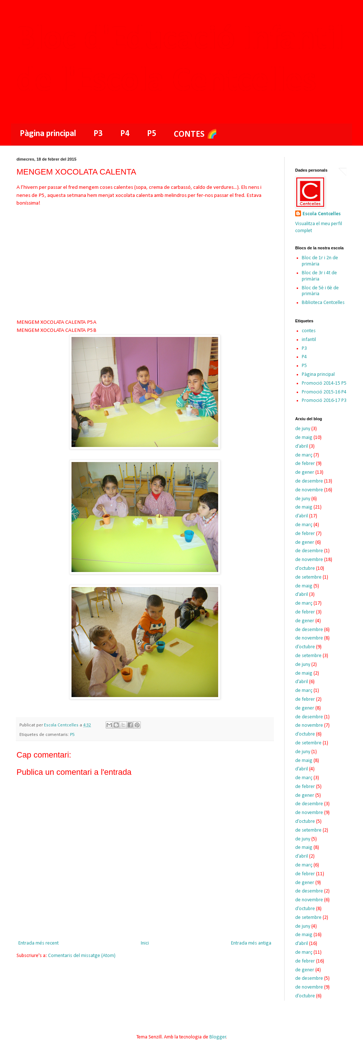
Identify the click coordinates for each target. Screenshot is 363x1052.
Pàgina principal (48, 133)
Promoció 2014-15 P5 (324, 383)
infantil (309, 339)
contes (309, 331)
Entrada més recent (38, 943)
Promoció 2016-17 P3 (324, 400)
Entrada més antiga (251, 943)
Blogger (217, 1037)
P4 (124, 133)
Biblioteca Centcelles (323, 302)
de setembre (308, 577)
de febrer (305, 463)
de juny (302, 429)
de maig (303, 437)
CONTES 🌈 (195, 134)
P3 (98, 133)
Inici (145, 943)
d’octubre (305, 568)
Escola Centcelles (321, 214)
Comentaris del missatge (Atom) (81, 955)
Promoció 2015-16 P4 (324, 392)
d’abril (301, 446)
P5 (151, 133)
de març (303, 455)
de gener (304, 472)
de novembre (309, 490)
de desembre (309, 481)
